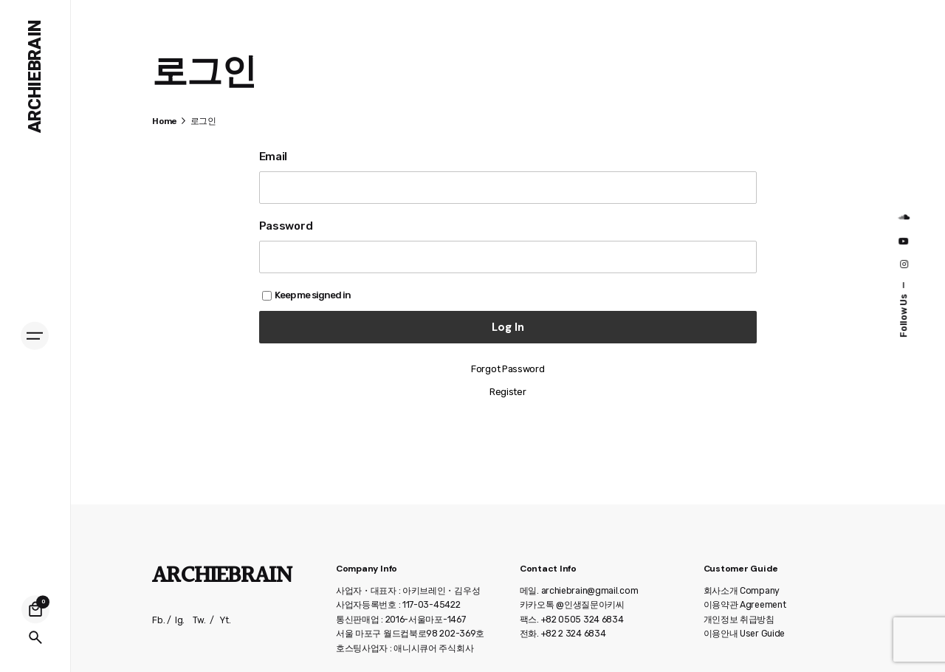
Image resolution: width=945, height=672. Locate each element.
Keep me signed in (306, 295)
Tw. (199, 620)
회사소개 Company (742, 591)
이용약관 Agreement (745, 605)
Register (507, 391)
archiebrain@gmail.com (590, 591)
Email (273, 156)
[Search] (35, 637)
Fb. (158, 620)
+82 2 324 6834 (573, 633)
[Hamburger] (35, 336)
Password (286, 226)
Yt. (225, 620)
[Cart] (35, 609)
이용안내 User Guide (745, 633)
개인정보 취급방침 (739, 619)
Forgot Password (508, 368)
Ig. (180, 620)
